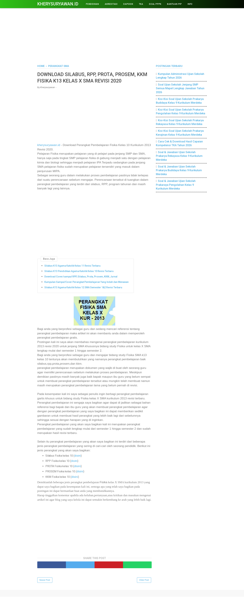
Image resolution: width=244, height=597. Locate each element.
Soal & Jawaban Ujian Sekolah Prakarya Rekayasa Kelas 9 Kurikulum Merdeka (179, 156)
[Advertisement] (122, 35)
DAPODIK (128, 4)
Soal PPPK (155, 4)
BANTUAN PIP (174, 4)
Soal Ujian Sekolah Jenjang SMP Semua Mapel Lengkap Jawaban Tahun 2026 (180, 88)
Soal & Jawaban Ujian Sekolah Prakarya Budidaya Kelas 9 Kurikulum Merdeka (179, 170)
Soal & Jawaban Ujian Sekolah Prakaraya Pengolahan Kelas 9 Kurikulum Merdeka (176, 184)
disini (77, 456)
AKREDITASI (111, 4)
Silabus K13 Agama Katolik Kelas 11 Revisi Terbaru (72, 266)
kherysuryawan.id (48, 145)
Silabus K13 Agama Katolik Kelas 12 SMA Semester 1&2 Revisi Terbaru (83, 288)
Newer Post (44, 580)
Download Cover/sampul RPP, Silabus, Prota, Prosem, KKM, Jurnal (80, 277)
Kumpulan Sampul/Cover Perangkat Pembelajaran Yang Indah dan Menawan (86, 282)
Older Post (144, 580)
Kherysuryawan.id (57, 4)
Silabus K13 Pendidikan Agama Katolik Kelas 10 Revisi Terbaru (79, 271)
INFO (190, 4)
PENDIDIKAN (92, 4)
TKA (141, 4)
